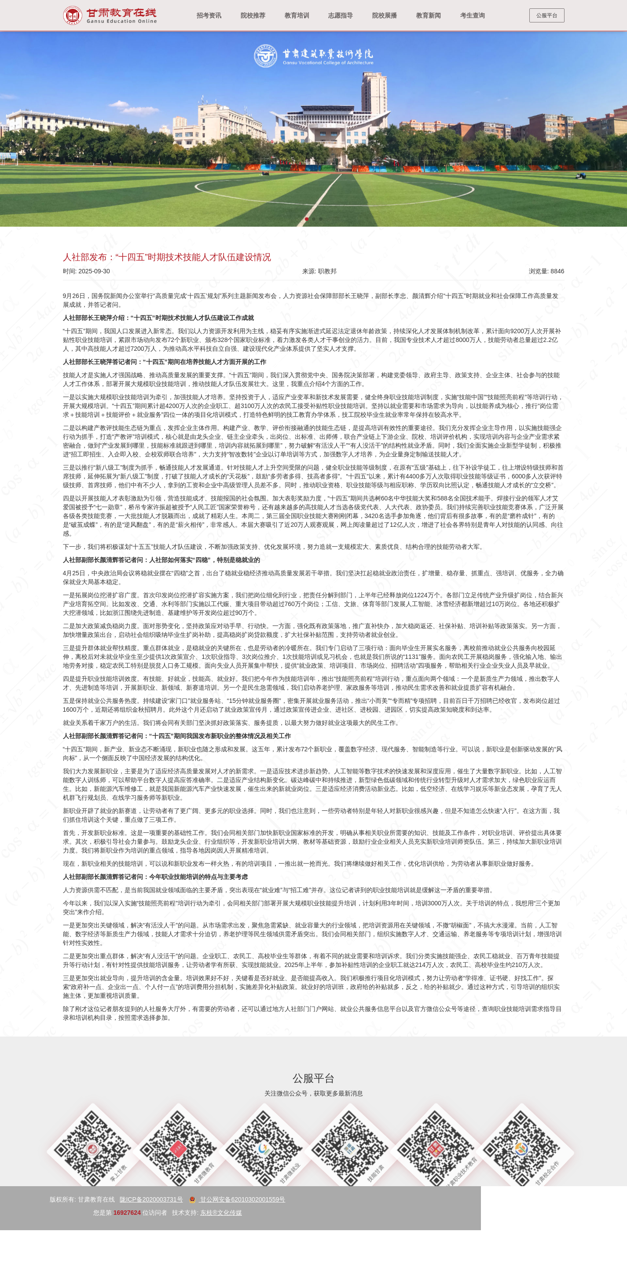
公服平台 (546, 15)
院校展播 (384, 15)
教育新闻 (428, 15)
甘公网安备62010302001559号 (78, 1199)
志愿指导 (340, 15)
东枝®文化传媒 (62, 1212)
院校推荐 (253, 15)
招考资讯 (209, 15)
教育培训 (297, 15)
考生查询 (472, 15)
